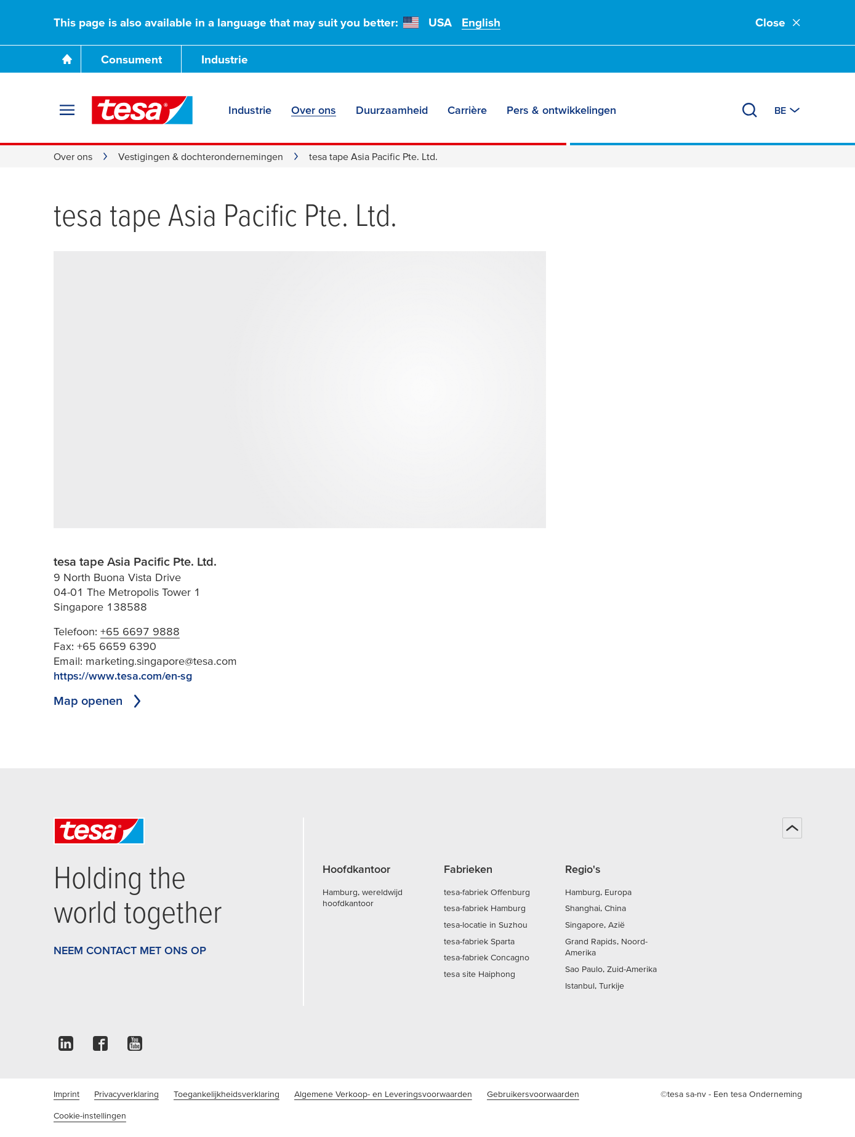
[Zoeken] (750, 110)
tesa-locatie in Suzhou (486, 925)
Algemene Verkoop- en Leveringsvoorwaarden (383, 1094)
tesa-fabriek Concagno (486, 957)
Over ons (73, 156)
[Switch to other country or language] (788, 110)
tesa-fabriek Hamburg (485, 908)
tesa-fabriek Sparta (479, 941)
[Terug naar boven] (792, 828)
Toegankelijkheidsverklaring (226, 1094)
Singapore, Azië (595, 925)
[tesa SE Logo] (142, 110)
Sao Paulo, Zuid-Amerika (611, 969)
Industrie (224, 59)
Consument (131, 59)
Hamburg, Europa (598, 892)
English (481, 22)
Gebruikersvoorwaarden (533, 1094)
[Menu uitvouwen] (67, 110)
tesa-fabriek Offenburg (487, 892)
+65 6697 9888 (140, 631)
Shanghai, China (595, 908)
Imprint (66, 1094)
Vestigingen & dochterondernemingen (200, 156)
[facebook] (100, 1047)
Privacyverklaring (126, 1094)
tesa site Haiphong (479, 974)
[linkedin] (66, 1047)
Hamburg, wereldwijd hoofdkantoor (363, 898)
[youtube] (134, 1047)
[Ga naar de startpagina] (67, 59)
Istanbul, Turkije (594, 985)
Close (778, 22)
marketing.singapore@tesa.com (161, 660)
